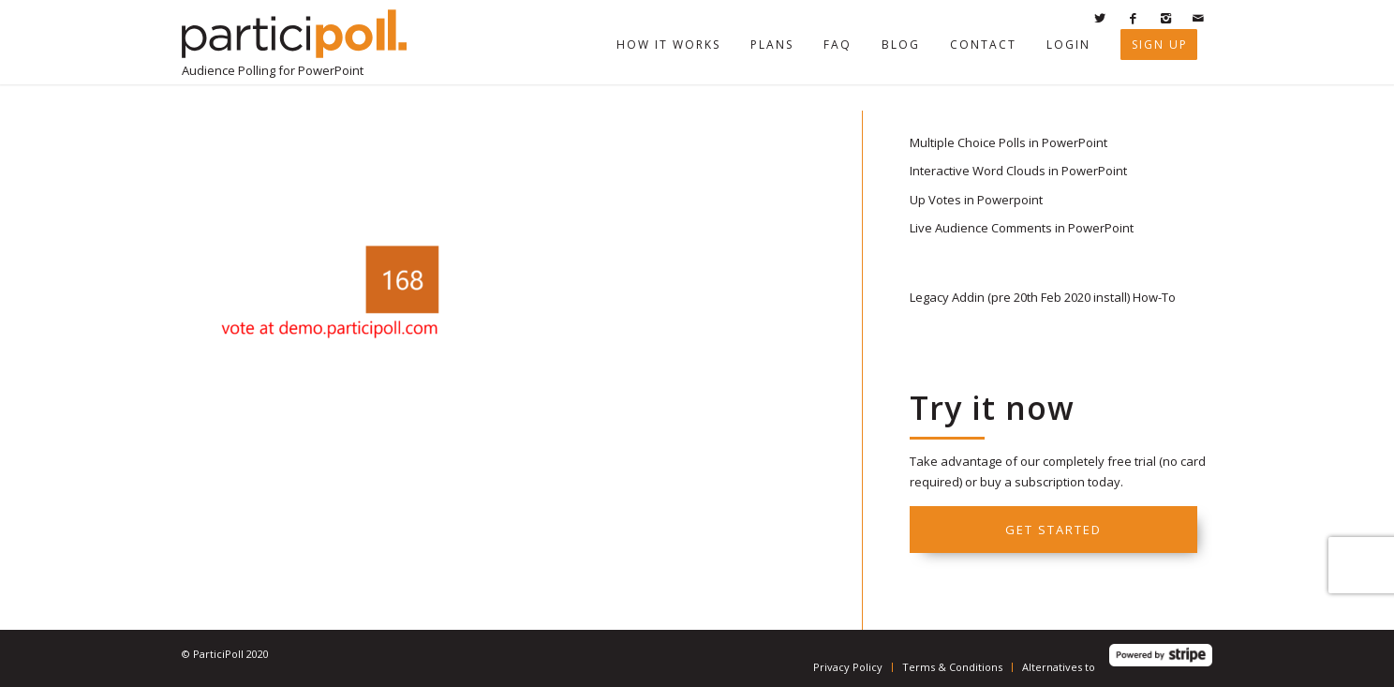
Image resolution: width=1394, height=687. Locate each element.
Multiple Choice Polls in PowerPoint (1008, 142)
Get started (1053, 529)
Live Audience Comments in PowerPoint (1022, 227)
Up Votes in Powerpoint (976, 199)
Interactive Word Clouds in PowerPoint (1018, 170)
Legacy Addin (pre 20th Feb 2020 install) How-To (1043, 297)
